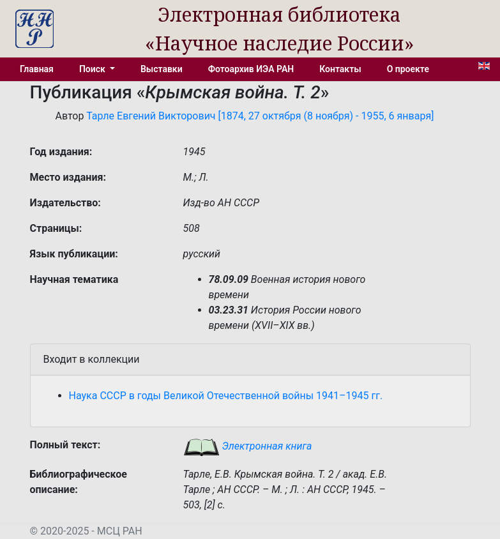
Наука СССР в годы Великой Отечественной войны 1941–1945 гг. (226, 396)
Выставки (161, 69)
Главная (37, 69)
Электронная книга (247, 446)
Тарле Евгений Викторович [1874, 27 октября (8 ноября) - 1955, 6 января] (260, 116)
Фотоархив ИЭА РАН (251, 69)
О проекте (408, 69)
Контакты (340, 69)
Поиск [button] (93, 69)
